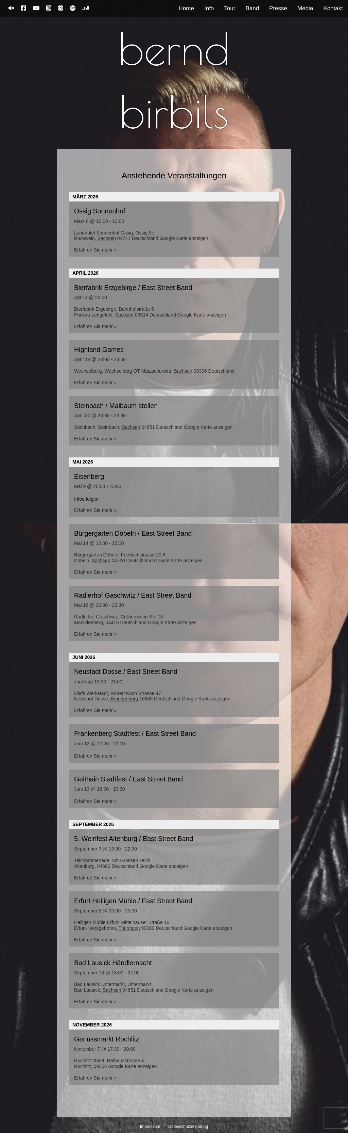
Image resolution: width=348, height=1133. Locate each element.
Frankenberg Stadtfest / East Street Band (135, 733)
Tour (229, 8)
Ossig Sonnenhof (99, 211)
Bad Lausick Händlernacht (113, 963)
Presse (278, 8)
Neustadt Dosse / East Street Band (125, 671)
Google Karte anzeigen (183, 238)
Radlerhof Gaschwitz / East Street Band (132, 595)
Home (186, 8)
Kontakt (333, 8)
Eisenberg (89, 476)
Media (305, 8)
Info (209, 8)
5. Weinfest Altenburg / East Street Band (133, 838)
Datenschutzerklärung (188, 1126)
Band (252, 8)
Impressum (150, 1126)
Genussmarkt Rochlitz (106, 1039)
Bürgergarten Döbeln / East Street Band (133, 533)
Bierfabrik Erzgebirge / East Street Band (133, 287)
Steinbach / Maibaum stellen (116, 405)
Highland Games (99, 349)
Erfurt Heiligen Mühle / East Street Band (133, 901)
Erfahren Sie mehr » (95, 250)
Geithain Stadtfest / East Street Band (128, 779)
